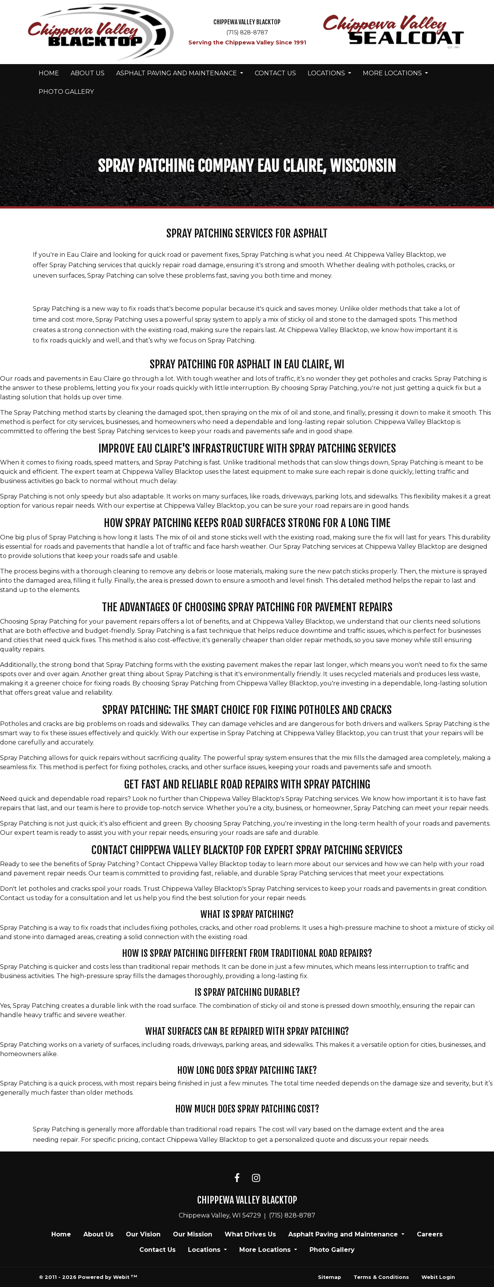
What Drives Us (250, 1234)
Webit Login (438, 1277)
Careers (430, 1234)
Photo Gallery (66, 91)
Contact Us (275, 73)
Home (49, 73)
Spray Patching (56, 1129)
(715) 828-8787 (247, 32)
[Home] (100, 32)
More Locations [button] (393, 73)
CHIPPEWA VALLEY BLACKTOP (247, 22)
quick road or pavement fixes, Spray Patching (218, 254)
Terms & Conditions (381, 1277)
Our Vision (143, 1234)
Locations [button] (327, 73)
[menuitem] (49, 73)
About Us (88, 73)
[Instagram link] (256, 1178)
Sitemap (329, 1277)
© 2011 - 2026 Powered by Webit (88, 1277)
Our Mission (192, 1234)
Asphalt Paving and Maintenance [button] (177, 73)
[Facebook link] (237, 1178)
